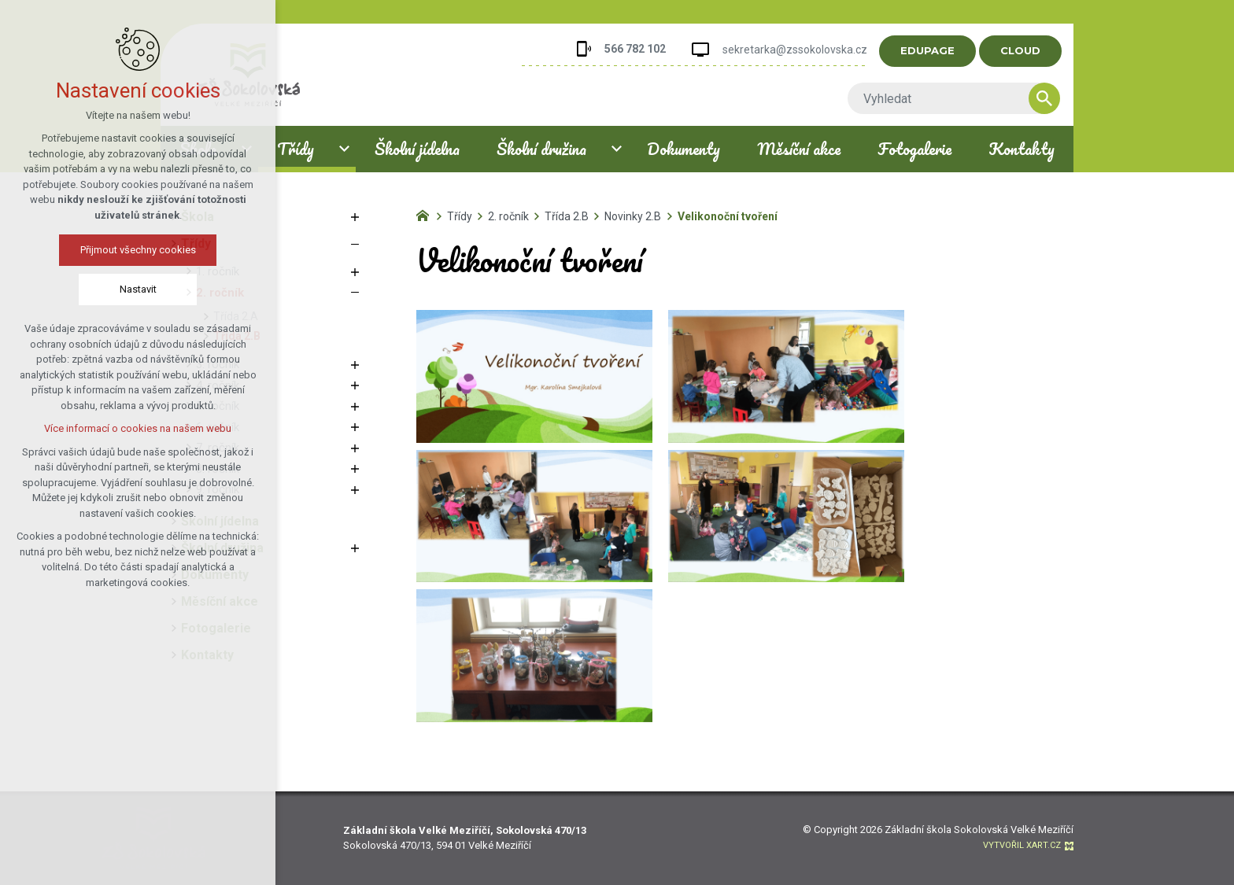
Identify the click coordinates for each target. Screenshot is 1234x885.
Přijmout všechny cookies (138, 250)
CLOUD (1032, 50)
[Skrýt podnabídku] (355, 243)
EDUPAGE (939, 50)
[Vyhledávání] (1056, 98)
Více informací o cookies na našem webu (137, 428)
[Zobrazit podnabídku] (344, 149)
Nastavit (138, 289)
